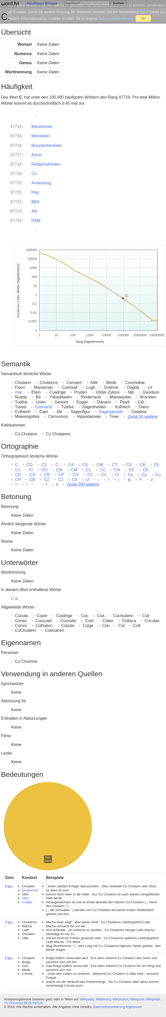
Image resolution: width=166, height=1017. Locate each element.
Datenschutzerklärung (108, 1007)
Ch (89, 474)
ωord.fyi (10, 3)
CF (131, 470)
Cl (117, 474)
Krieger (27, 902)
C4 (70, 465)
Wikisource (121, 999)
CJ (17, 470)
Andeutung (41, 183)
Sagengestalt (110, 412)
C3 (128, 465)
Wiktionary (103, 999)
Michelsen (40, 136)
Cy (144, 474)
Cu (157, 474)
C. (57, 465)
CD (18, 474)
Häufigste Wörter (42, 4)
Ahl (34, 211)
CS (32, 474)
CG (30, 465)
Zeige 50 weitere (142, 416)
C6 (142, 465)
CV (75, 474)
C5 (156, 465)
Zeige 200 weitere (83, 484)
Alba (25, 898)
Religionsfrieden (45, 164)
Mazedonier (42, 126)
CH (18, 479)
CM (74, 470)
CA (117, 470)
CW (99, 465)
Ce (130, 474)
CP (61, 474)
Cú (33, 173)
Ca (74, 479)
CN (59, 470)
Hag (35, 192)
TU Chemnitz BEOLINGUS (23, 1003)
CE (146, 470)
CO (45, 470)
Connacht (43, 407)
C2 (60, 479)
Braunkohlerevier (46, 145)
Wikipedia (87, 999)
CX (85, 465)
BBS (35, 202)
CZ (46, 479)
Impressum (133, 1007)
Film (9, 887)
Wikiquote (137, 999)
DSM (35, 220)
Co (103, 474)
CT (114, 465)
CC (103, 470)
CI (31, 470)
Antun (36, 155)
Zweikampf (30, 890)
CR (47, 474)
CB (32, 479)
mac (19, 392)
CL (88, 470)
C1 (44, 465)
